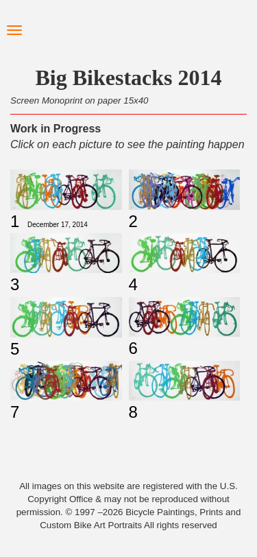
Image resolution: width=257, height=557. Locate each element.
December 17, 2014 (57, 224)
